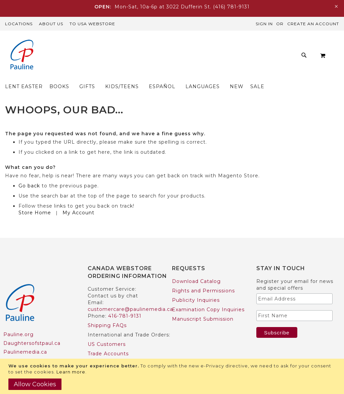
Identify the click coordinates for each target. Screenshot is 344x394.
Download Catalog (196, 268)
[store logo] (22, 55)
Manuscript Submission (202, 306)
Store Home (34, 199)
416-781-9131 (124, 303)
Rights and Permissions (203, 278)
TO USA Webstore (92, 23)
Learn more (70, 371)
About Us (51, 23)
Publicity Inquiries (196, 287)
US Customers (107, 331)
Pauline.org (18, 321)
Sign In (264, 23)
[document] (172, 376)
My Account (78, 199)
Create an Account (313, 23)
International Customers (120, 350)
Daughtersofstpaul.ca (31, 330)
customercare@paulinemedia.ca (130, 296)
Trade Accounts (108, 340)
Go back (29, 173)
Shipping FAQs (107, 312)
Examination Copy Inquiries (208, 296)
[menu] (190, 57)
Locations (19, 23)
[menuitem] (72, 57)
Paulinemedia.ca (25, 339)
